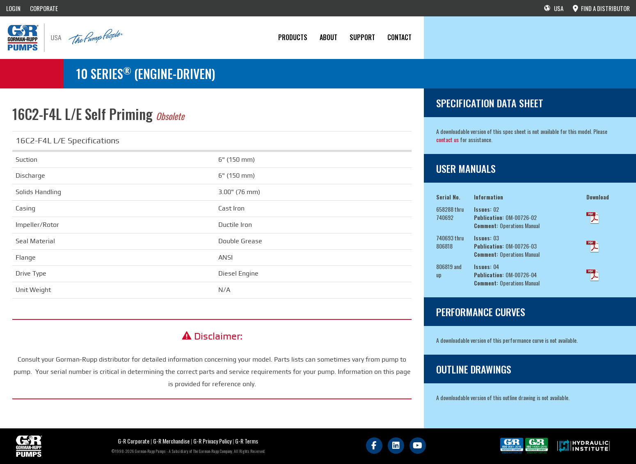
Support (362, 37)
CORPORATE (44, 8)
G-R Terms (246, 441)
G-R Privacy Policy (212, 441)
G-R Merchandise (171, 441)
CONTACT (399, 37)
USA (553, 8)
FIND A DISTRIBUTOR (601, 8)
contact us (447, 139)
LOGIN (13, 8)
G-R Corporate (133, 441)
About (328, 37)
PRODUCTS (292, 37)
